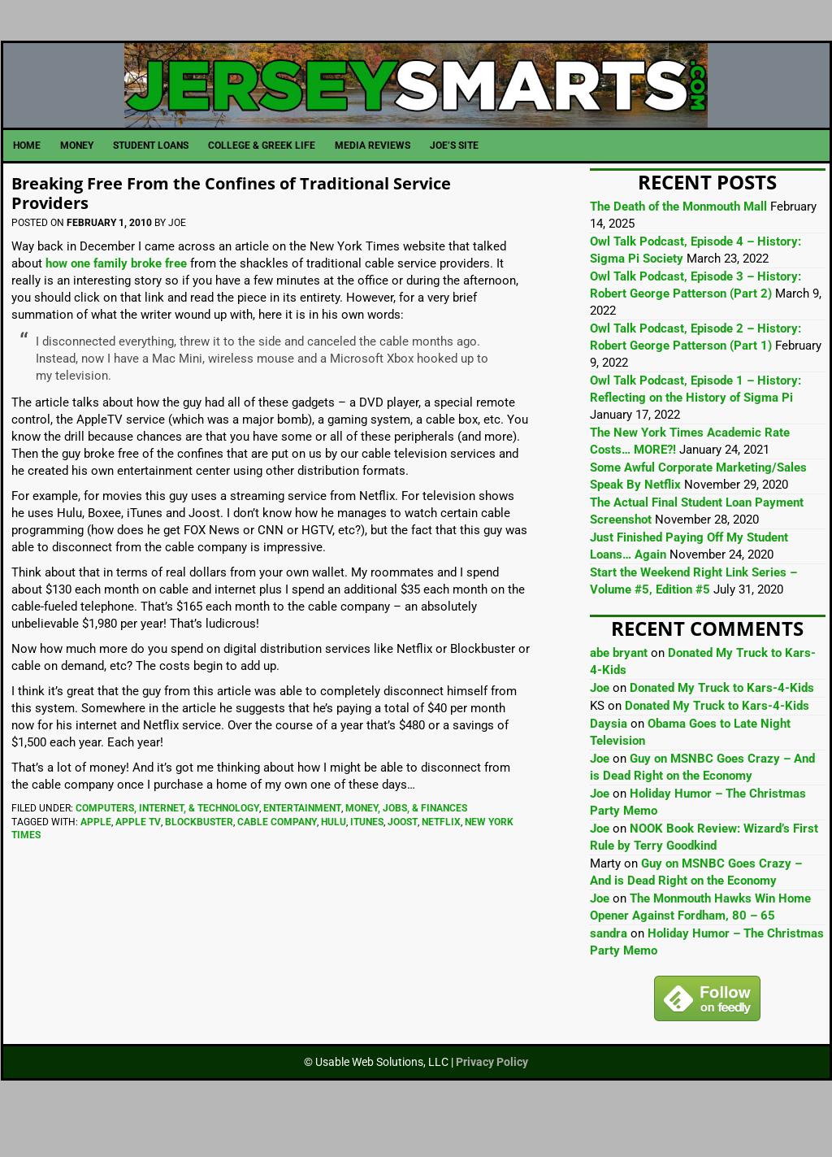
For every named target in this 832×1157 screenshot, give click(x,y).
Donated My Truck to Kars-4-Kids (722, 723)
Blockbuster (199, 857)
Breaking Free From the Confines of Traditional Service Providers (238, 227)
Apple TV (138, 857)
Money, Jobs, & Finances (406, 844)
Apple (95, 857)
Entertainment (302, 844)
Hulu (333, 857)
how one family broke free (116, 299)
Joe (599, 723)
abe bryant (619, 688)
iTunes (367, 857)
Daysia (608, 759)
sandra (608, 969)
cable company (277, 857)
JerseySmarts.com (416, 103)
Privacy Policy (492, 1097)
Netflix (441, 857)
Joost (403, 857)
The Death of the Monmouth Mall (678, 242)
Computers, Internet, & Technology (167, 844)
